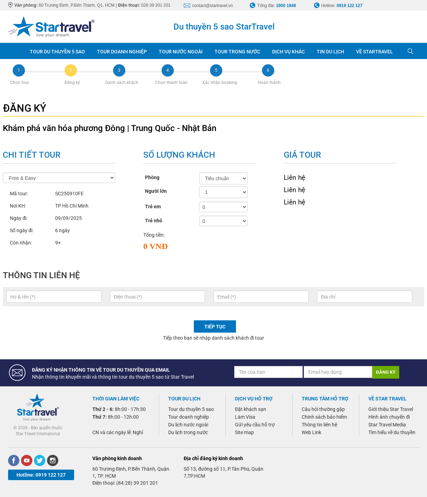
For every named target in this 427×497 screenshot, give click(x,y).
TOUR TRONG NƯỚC (237, 51)
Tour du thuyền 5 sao (191, 409)
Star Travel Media (387, 424)
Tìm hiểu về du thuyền (391, 432)
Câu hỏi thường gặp (323, 409)
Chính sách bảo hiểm (324, 417)
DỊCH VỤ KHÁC (288, 51)
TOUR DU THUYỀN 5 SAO (57, 51)
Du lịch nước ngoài (188, 424)
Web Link (311, 432)
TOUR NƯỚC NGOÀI (181, 51)
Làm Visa (245, 417)
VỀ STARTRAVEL (374, 51)
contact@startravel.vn (212, 5)
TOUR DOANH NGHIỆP (122, 51)
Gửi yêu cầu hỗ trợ (255, 424)
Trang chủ (16, 51)
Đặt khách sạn (250, 409)
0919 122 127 (349, 5)
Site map (244, 432)
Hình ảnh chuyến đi (389, 417)
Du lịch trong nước (188, 432)
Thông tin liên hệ (319, 424)
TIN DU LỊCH (330, 51)
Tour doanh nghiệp (188, 417)
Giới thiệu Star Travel (390, 409)
